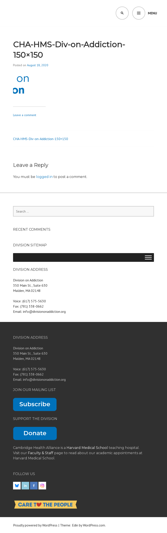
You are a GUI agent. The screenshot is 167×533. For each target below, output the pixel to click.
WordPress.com (94, 525)
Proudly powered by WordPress (35, 525)
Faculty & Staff (41, 453)
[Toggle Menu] (148, 257)
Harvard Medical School (87, 448)
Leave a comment (24, 115)
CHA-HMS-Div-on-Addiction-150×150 (40, 139)
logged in (44, 177)
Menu (152, 13)
